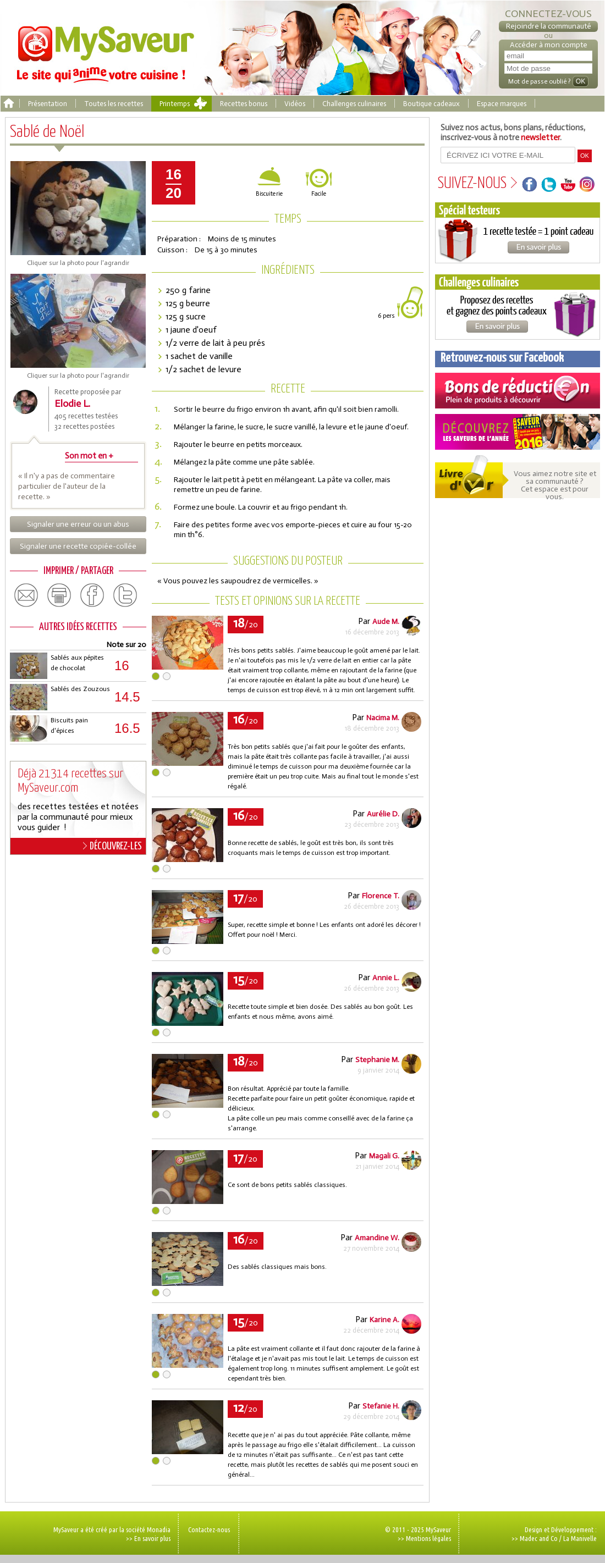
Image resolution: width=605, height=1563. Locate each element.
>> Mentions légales (424, 1538)
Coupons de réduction (517, 390)
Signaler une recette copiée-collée (78, 546)
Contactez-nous (209, 1529)
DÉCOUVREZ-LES (112, 846)
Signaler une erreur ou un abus (78, 524)
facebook (92, 595)
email (26, 595)
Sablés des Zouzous (80, 689)
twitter (125, 595)
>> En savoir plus (148, 1538)
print (59, 595)
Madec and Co (539, 1538)
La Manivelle (580, 1538)
